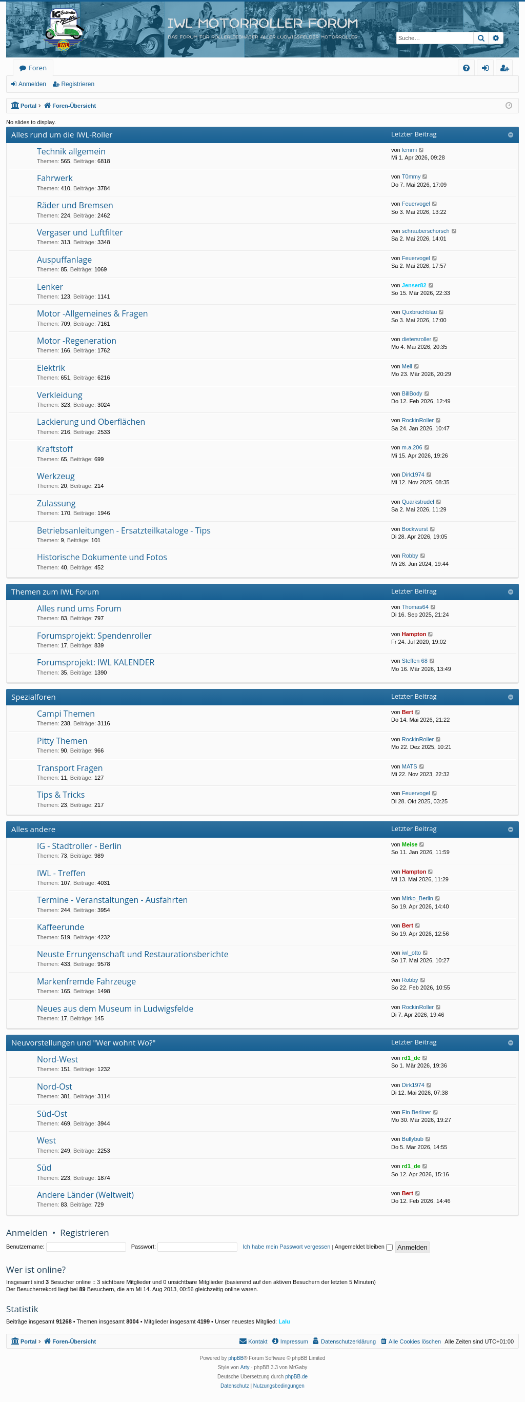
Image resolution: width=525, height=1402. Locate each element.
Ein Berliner (416, 1112)
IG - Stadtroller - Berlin (79, 846)
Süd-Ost (52, 1113)
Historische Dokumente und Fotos (102, 557)
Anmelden (32, 84)
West (46, 1140)
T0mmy (411, 176)
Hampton (414, 634)
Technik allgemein (71, 151)
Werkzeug (56, 476)
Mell (407, 366)
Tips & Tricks (61, 794)
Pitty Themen (62, 740)
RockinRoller (418, 420)
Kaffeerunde (60, 927)
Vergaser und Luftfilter (80, 232)
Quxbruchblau (419, 312)
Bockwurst (415, 529)
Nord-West (57, 1059)
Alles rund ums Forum (79, 608)
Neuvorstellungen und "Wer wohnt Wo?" (83, 1042)
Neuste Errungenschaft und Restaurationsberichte (133, 954)
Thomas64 (415, 607)
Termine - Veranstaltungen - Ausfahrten (112, 899)
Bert (407, 712)
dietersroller (416, 339)
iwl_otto (411, 953)
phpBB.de (296, 1376)
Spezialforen (33, 697)
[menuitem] (466, 68)
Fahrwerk (55, 178)
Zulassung (56, 503)
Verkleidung (60, 395)
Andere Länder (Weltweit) (85, 1194)
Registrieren (77, 84)
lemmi (409, 150)
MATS (409, 766)
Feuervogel (416, 204)
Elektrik (51, 367)
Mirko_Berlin (417, 898)
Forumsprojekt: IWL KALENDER (95, 662)
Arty (245, 1367)
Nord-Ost (54, 1086)
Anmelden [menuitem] (488, 69)
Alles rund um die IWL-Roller (62, 134)
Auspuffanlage (64, 259)
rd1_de (411, 1058)
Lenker (50, 286)
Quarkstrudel (418, 502)
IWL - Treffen (61, 873)
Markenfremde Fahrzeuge (86, 981)
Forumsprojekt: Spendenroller (94, 635)
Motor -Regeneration (76, 340)
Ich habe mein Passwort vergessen (286, 1246)
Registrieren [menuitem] (506, 69)
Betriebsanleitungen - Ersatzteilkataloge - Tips (124, 530)
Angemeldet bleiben (364, 1246)
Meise (410, 844)
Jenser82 (414, 285)
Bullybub (412, 1139)
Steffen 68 (415, 661)
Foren (38, 67)
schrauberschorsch (426, 231)
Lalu (284, 1321)
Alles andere (33, 829)
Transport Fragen (70, 768)
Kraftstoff (55, 449)
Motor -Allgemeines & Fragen (92, 313)
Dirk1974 (413, 474)
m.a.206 (412, 447)
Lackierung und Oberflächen (91, 421)
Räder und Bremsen (75, 205)
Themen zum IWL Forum (55, 591)
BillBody (412, 393)
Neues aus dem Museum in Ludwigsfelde (115, 1008)
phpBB (236, 1358)
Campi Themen (66, 713)
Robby (410, 555)
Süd (44, 1167)
